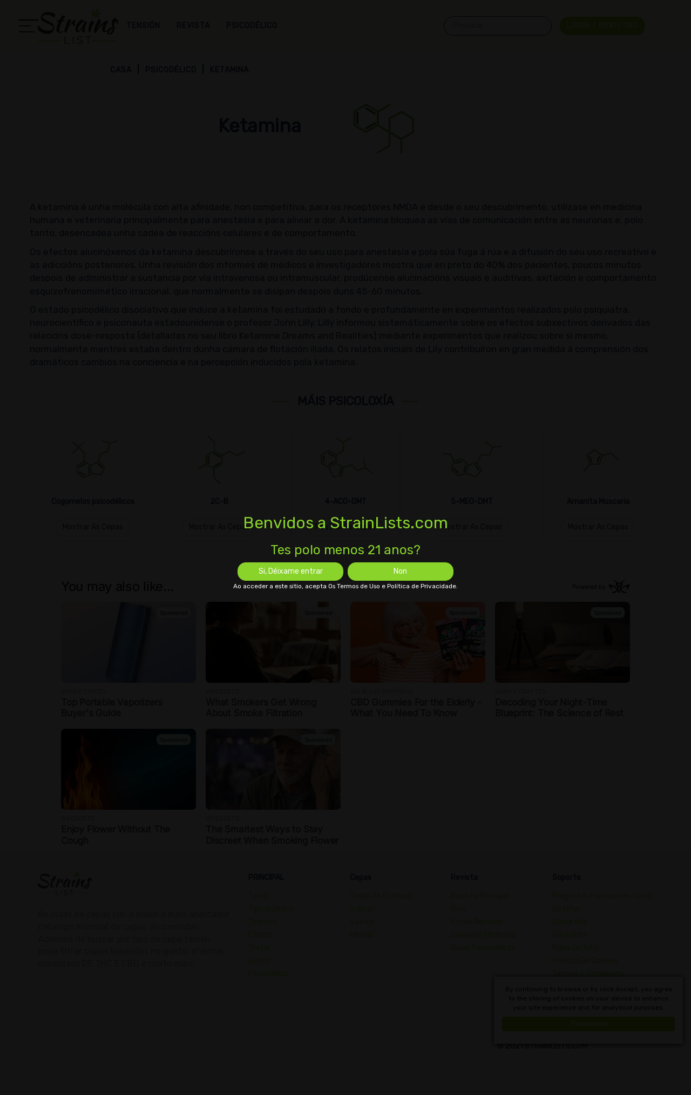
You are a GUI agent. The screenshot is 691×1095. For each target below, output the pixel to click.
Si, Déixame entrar (291, 571)
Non (400, 571)
